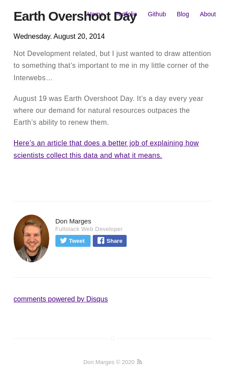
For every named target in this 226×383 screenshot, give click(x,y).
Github (157, 14)
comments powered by (61, 299)
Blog (183, 14)
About (208, 14)
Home (95, 14)
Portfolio (125, 14)
